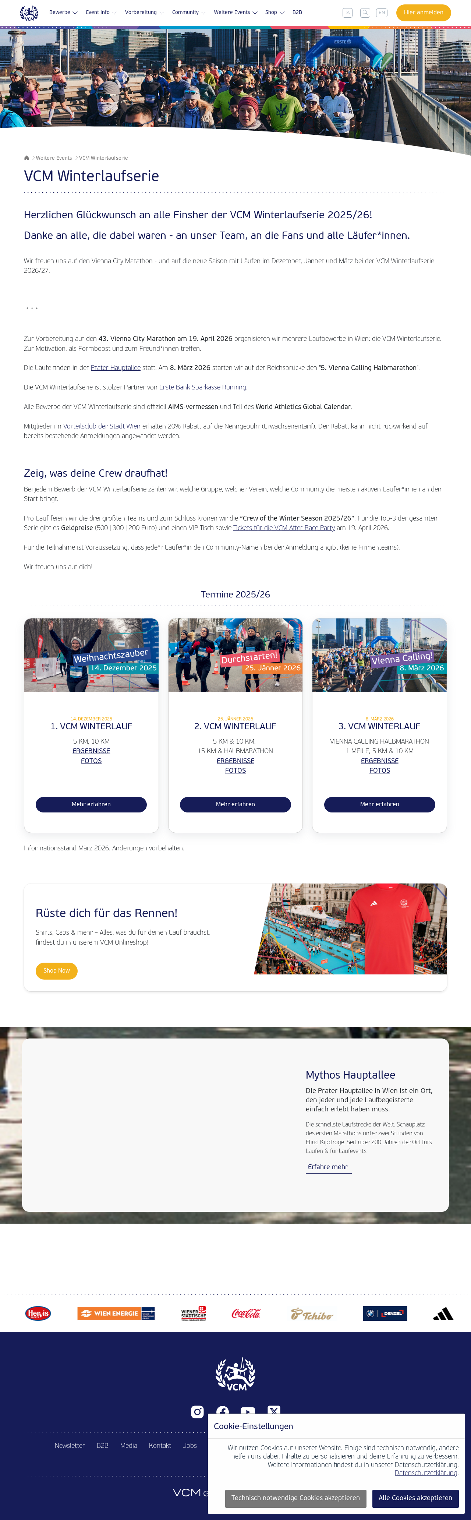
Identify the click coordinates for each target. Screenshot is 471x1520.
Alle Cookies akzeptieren (415, 1498)
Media (128, 1446)
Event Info (102, 13)
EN (382, 12)
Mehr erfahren (91, 805)
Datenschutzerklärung (426, 1473)
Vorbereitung (145, 13)
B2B (298, 12)
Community (190, 13)
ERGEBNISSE (91, 751)
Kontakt (160, 1446)
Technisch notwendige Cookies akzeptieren (295, 1498)
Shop (276, 13)
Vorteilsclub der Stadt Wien (102, 427)
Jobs (190, 1446)
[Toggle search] (365, 13)
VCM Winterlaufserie (103, 158)
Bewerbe (63, 13)
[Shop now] (235, 937)
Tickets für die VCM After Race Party (284, 528)
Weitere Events (237, 13)
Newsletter (70, 1446)
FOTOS (91, 761)
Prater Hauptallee (116, 368)
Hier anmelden (423, 13)
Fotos (379, 771)
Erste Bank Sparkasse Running (202, 388)
